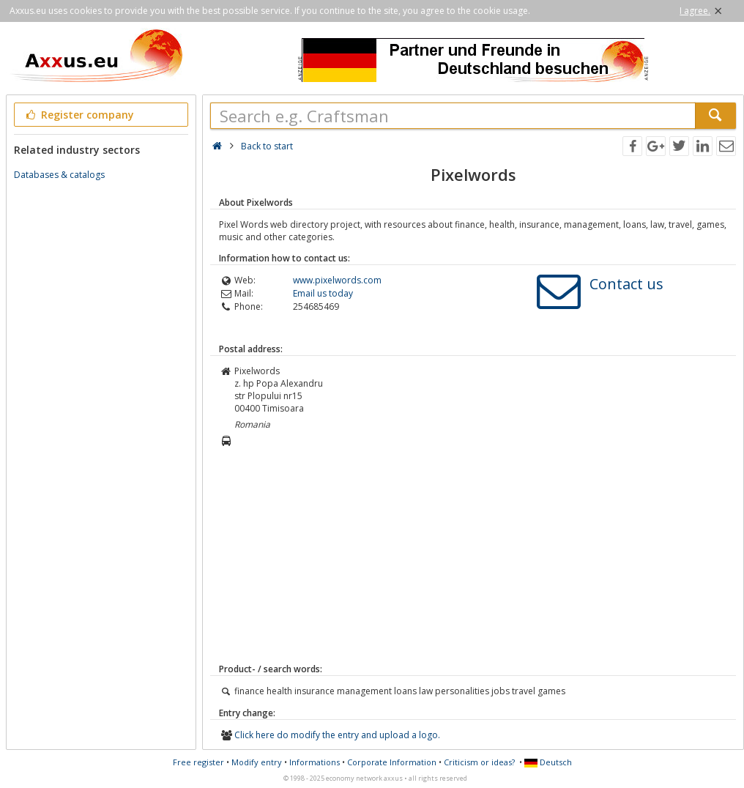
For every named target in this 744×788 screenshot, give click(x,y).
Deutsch (548, 762)
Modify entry (256, 762)
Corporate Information (391, 762)
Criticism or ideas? (479, 762)
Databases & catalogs (59, 174)
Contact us (626, 284)
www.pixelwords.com (337, 280)
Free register (198, 762)
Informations (314, 762)
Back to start (267, 146)
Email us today (323, 293)
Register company (78, 115)
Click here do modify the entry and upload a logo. (337, 735)
